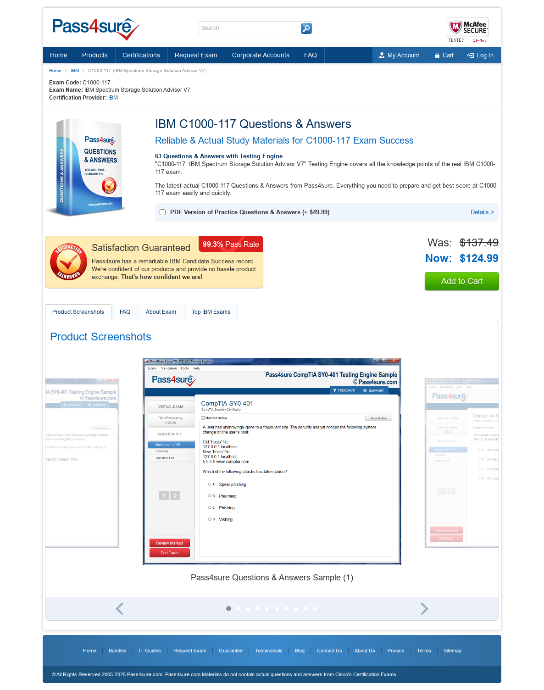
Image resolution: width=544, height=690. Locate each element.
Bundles (118, 650)
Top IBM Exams (211, 312)
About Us (365, 650)
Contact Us (329, 650)
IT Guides (150, 650)
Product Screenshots (78, 312)
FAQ (310, 55)
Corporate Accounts (260, 55)
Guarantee (231, 650)
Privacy (396, 650)
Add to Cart (462, 281)
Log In (485, 55)
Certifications (141, 55)
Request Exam (196, 55)
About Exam (161, 312)
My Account (403, 55)
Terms (424, 650)
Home (58, 55)
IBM (75, 70)
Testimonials (269, 650)
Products (95, 55)
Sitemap (452, 650)
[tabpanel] (272, 471)
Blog (300, 650)
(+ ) (249, 212)
